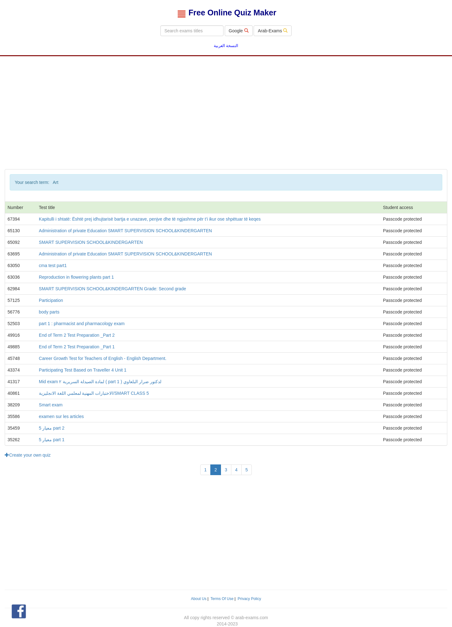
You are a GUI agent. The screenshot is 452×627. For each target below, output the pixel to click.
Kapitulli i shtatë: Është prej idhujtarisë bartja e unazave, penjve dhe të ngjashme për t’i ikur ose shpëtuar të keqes (150, 219)
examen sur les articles (61, 416)
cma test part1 (53, 265)
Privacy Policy (249, 599)
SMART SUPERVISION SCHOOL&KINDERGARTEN (91, 242)
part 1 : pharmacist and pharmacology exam (82, 323)
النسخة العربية (226, 46)
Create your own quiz (28, 455)
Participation (51, 300)
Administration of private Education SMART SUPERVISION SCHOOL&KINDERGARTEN (125, 230)
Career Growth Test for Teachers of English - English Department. (102, 358)
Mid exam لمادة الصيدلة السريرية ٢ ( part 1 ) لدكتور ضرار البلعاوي (100, 381)
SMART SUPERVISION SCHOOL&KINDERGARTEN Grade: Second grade (112, 288)
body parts (49, 311)
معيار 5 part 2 (51, 428)
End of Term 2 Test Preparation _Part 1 (77, 346)
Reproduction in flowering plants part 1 (76, 277)
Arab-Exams (273, 30)
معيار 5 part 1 (51, 439)
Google (239, 30)
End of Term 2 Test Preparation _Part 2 (77, 335)
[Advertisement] (226, 106)
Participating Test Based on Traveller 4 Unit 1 (82, 369)
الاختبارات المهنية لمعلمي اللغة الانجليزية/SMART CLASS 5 (94, 393)
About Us (198, 599)
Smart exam (50, 404)
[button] (18, 611)
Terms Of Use (222, 599)
